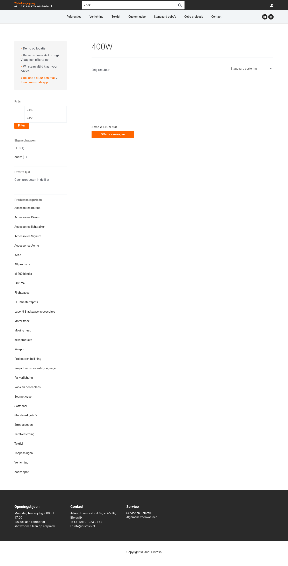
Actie (17, 255)
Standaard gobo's (26, 413)
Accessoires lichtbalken (30, 227)
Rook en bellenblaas (28, 385)
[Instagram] (271, 17)
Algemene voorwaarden (142, 514)
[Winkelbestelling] (250, 68)
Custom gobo (137, 16)
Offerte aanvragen (112, 135)
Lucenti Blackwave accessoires (35, 310)
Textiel (18, 441)
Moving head (23, 329)
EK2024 (19, 282)
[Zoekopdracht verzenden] (180, 5)
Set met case (23, 394)
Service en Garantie (139, 510)
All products (22, 264)
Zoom (18, 157)
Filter (21, 126)
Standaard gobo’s (160, 16)
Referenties (88, 16)
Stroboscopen (24, 422)
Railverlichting (24, 375)
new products (23, 338)
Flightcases (22, 292)
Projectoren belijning (28, 357)
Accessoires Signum (28, 236)
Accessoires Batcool (28, 208)
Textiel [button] (121, 16)
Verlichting (21, 459)
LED (17, 149)
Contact (201, 16)
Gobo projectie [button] (183, 16)
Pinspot (19, 348)
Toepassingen (24, 450)
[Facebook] (264, 17)
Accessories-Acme (27, 245)
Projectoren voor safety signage (36, 366)
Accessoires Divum (27, 218)
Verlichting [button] (106, 16)
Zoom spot (21, 468)
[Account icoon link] (272, 5)
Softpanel (21, 403)
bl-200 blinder (23, 273)
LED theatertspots (26, 301)
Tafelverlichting (24, 431)
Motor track (22, 320)
